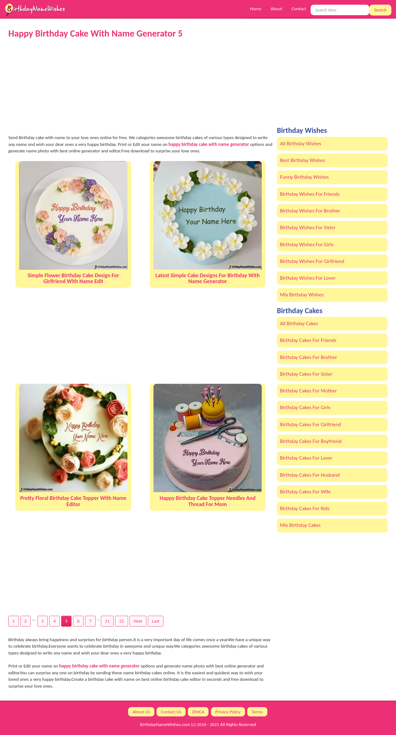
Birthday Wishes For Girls (307, 244)
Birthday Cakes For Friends (308, 340)
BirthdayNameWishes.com (165, 724)
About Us (141, 712)
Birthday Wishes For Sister (308, 227)
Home (255, 8)
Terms (257, 712)
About (276, 8)
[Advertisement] (140, 86)
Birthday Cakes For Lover (306, 458)
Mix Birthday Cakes (300, 525)
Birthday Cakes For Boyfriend (311, 441)
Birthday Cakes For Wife (305, 491)
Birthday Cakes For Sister (306, 374)
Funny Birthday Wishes (304, 177)
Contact (298, 8)
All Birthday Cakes (299, 323)
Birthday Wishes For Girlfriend (312, 261)
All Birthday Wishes (300, 143)
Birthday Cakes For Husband (310, 475)
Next (138, 621)
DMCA (198, 712)
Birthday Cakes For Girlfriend (310, 424)
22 (121, 621)
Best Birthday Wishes (302, 160)
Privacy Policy (228, 712)
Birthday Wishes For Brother (310, 211)
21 (107, 621)
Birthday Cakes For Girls (305, 407)
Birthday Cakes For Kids (304, 508)
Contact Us (171, 712)
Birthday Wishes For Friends (309, 194)
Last (155, 621)
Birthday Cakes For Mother (308, 390)
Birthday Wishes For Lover (308, 278)
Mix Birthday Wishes (302, 294)
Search (380, 10)
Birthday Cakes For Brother (308, 357)
